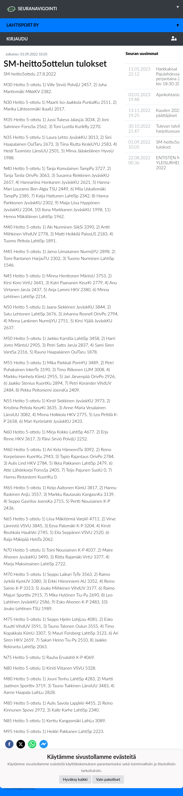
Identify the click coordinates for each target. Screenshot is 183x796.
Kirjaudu (91, 38)
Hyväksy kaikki (75, 779)
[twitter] (20, 744)
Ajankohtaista (168, 94)
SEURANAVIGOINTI (94, 7)
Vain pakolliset (108, 779)
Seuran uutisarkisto (147, 181)
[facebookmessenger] (43, 744)
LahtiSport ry (94, 25)
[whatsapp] (32, 744)
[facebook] (9, 744)
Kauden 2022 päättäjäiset (168, 113)
